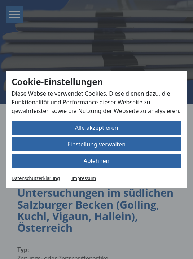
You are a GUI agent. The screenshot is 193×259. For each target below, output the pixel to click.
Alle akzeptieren (96, 128)
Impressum (83, 178)
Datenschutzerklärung (36, 178)
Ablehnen (97, 161)
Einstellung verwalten (96, 144)
